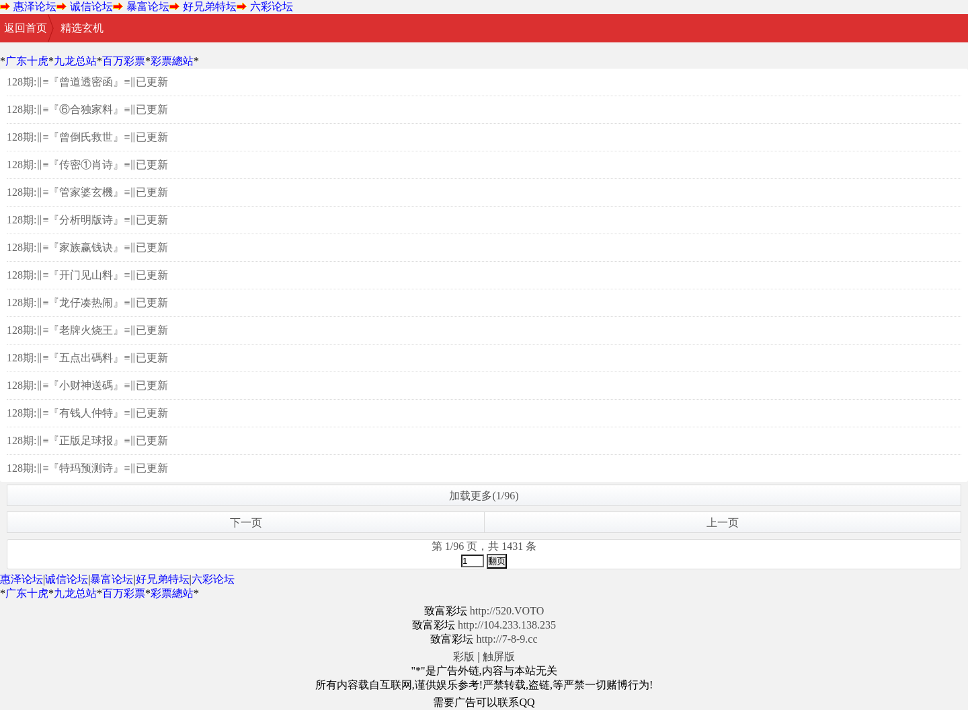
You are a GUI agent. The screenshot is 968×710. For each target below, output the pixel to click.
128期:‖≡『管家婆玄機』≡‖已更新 (88, 192)
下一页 (246, 522)
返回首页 (25, 28)
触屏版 (499, 656)
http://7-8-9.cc (506, 639)
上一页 (723, 522)
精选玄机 (82, 28)
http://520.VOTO (507, 610)
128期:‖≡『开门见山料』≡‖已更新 (88, 275)
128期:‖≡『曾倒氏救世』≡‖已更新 (88, 137)
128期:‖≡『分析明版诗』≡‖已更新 (88, 219)
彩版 (464, 656)
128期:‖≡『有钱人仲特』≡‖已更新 (88, 413)
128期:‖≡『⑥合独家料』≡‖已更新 (88, 109)
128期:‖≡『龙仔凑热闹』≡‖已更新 (88, 302)
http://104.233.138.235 (507, 625)
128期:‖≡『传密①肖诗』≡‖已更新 (88, 164)
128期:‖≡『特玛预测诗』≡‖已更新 (88, 468)
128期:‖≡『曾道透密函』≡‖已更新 (88, 81)
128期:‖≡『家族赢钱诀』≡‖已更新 (88, 247)
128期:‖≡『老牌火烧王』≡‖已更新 (88, 330)
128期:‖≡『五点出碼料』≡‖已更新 (88, 357)
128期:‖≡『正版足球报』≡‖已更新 (88, 440)
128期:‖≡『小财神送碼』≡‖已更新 (88, 385)
